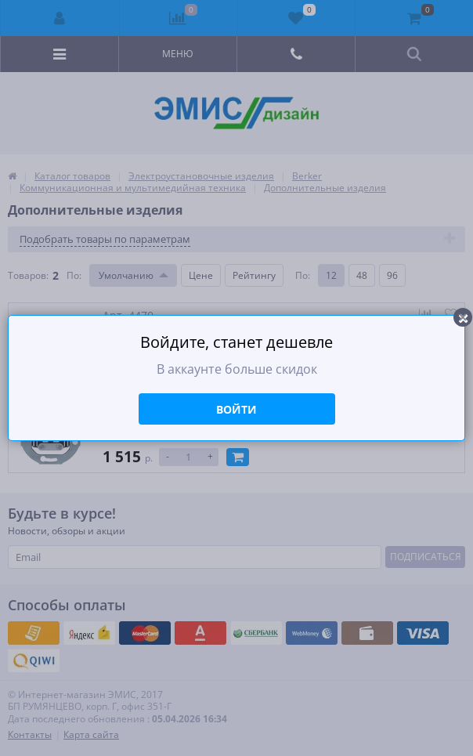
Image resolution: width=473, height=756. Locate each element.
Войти (236, 409)
